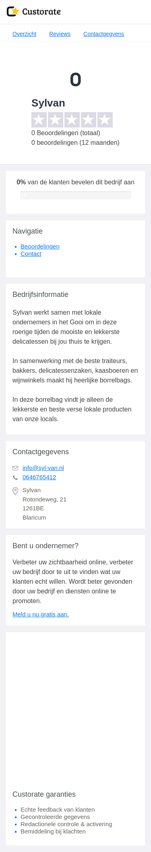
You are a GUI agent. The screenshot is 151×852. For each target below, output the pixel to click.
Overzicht (24, 34)
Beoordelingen (40, 246)
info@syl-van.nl (43, 467)
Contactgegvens (103, 34)
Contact (31, 253)
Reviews (59, 34)
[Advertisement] (75, 707)
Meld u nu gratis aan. (40, 614)
